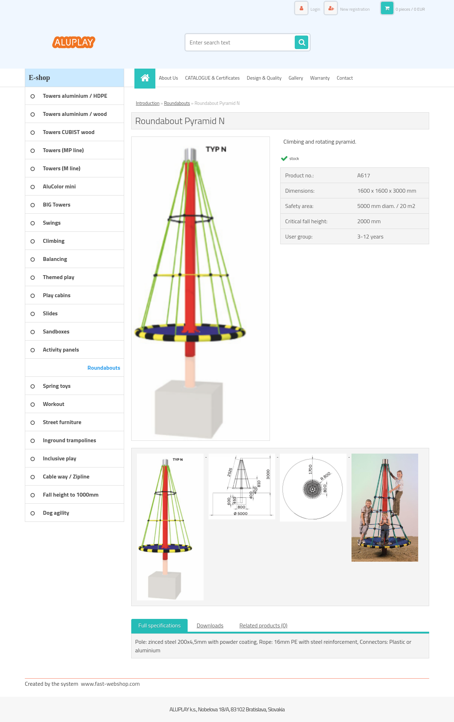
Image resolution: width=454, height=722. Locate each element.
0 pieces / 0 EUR (410, 9)
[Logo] (73, 42)
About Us (168, 77)
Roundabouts (177, 103)
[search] (301, 42)
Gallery (296, 77)
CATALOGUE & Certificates (212, 77)
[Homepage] (147, 78)
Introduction (148, 103)
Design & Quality (264, 77)
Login (315, 9)
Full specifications (159, 625)
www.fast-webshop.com (110, 683)
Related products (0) (263, 625)
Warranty (320, 77)
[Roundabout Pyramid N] (201, 139)
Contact (345, 77)
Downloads (209, 625)
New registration (354, 9)
